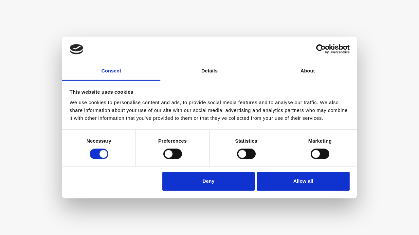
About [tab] (308, 70)
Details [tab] (209, 70)
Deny (208, 181)
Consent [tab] (111, 70)
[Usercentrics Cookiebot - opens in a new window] (321, 49)
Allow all (303, 181)
